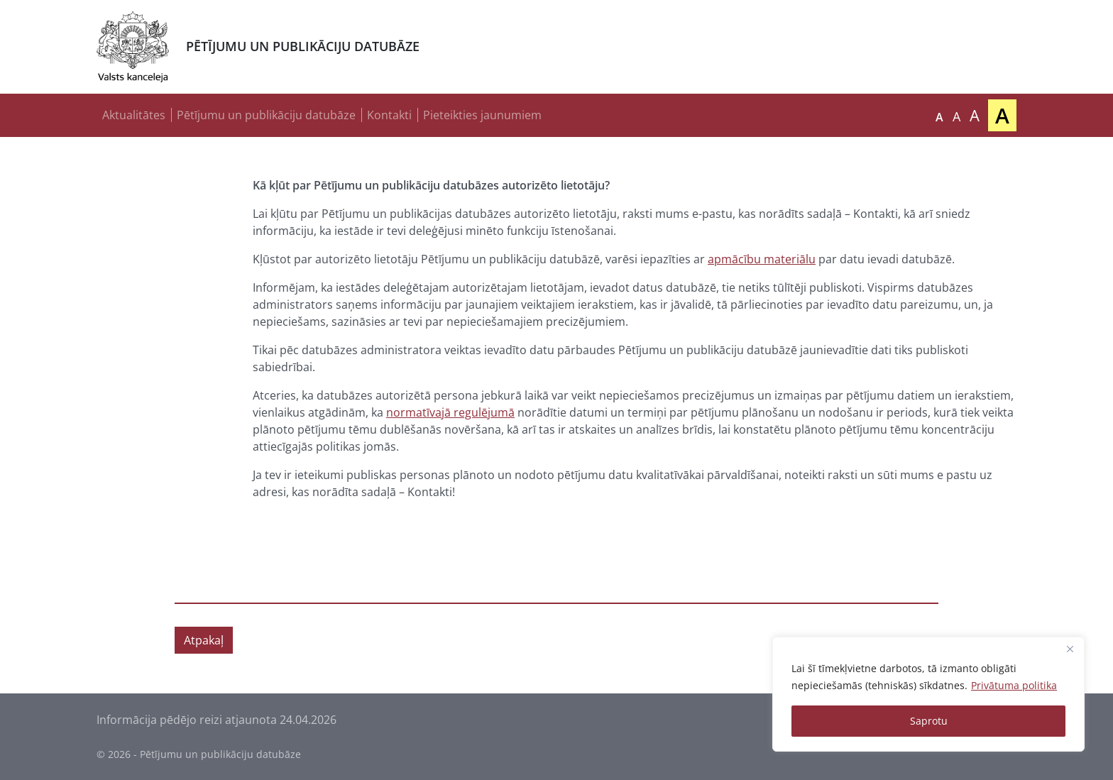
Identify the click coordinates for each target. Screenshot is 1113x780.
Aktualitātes (133, 115)
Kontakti (389, 115)
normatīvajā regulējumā (450, 412)
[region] (928, 694)
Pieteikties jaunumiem (482, 115)
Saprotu (929, 720)
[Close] (1069, 648)
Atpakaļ (204, 640)
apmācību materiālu (762, 259)
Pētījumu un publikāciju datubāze (266, 115)
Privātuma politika (1014, 685)
